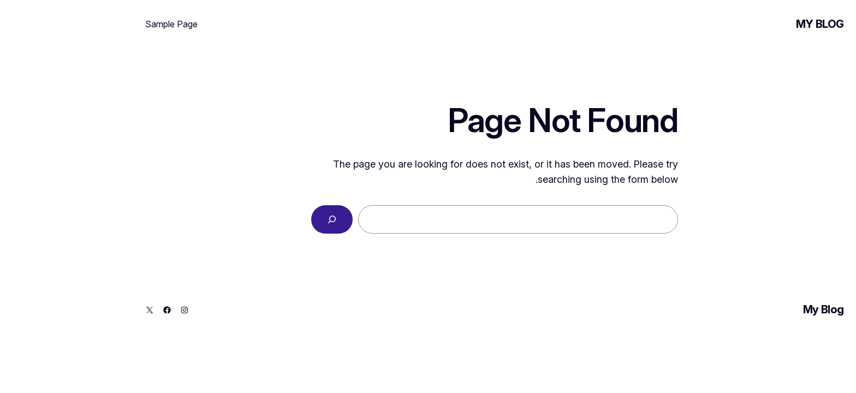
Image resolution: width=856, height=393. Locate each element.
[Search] (265, 219)
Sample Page (105, 24)
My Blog (753, 24)
